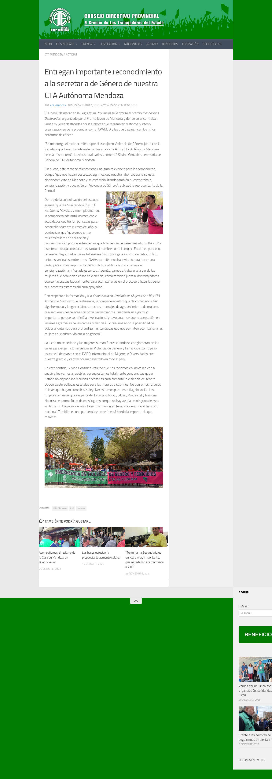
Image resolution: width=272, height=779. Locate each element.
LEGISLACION (108, 44)
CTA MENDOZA (54, 54)
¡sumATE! (152, 44)
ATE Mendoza (58, 105)
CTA (72, 508)
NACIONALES (133, 44)
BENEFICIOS (170, 44)
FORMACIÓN (190, 44)
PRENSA (87, 44)
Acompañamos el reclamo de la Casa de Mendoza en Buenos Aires (58, 557)
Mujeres (81, 508)
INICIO (48, 44)
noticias (73, 54)
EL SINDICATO (65, 44)
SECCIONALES (212, 44)
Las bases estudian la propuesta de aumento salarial (97, 557)
